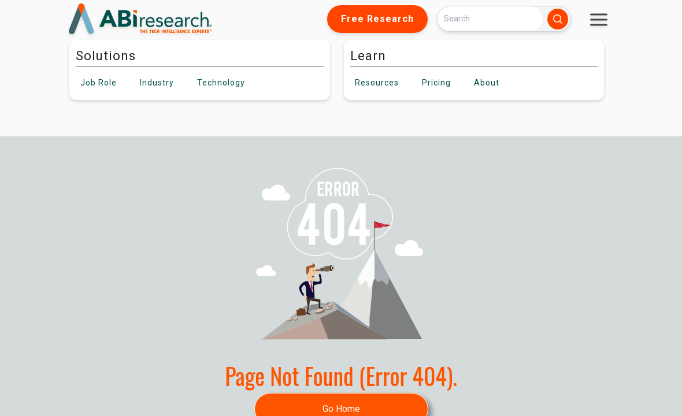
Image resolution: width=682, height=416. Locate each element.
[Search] (490, 18)
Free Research (377, 18)
